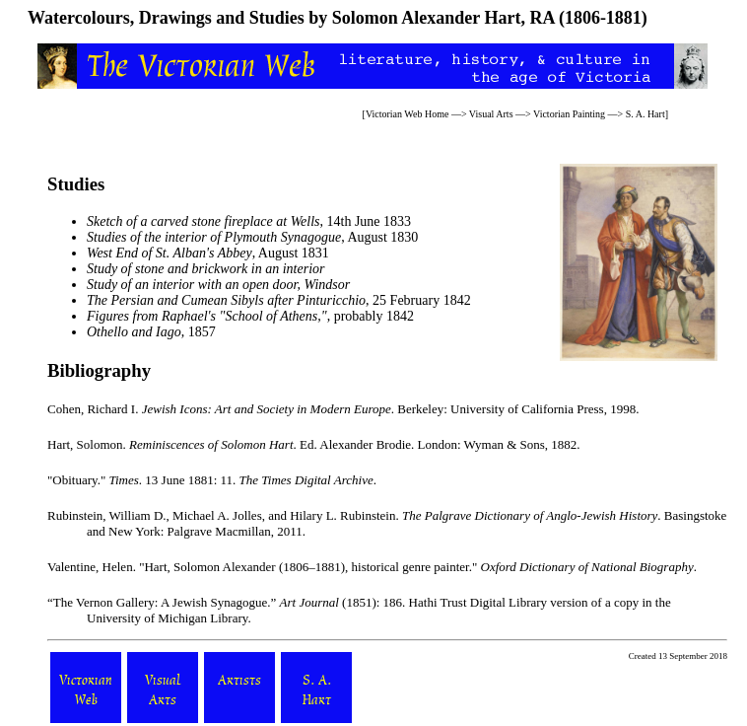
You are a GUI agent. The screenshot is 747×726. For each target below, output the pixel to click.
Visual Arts (491, 114)
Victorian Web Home (407, 114)
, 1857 (151, 332)
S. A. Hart (645, 114)
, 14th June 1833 (249, 221)
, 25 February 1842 (279, 300)
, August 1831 (208, 253)
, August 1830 (252, 237)
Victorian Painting (569, 114)
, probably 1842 (250, 316)
